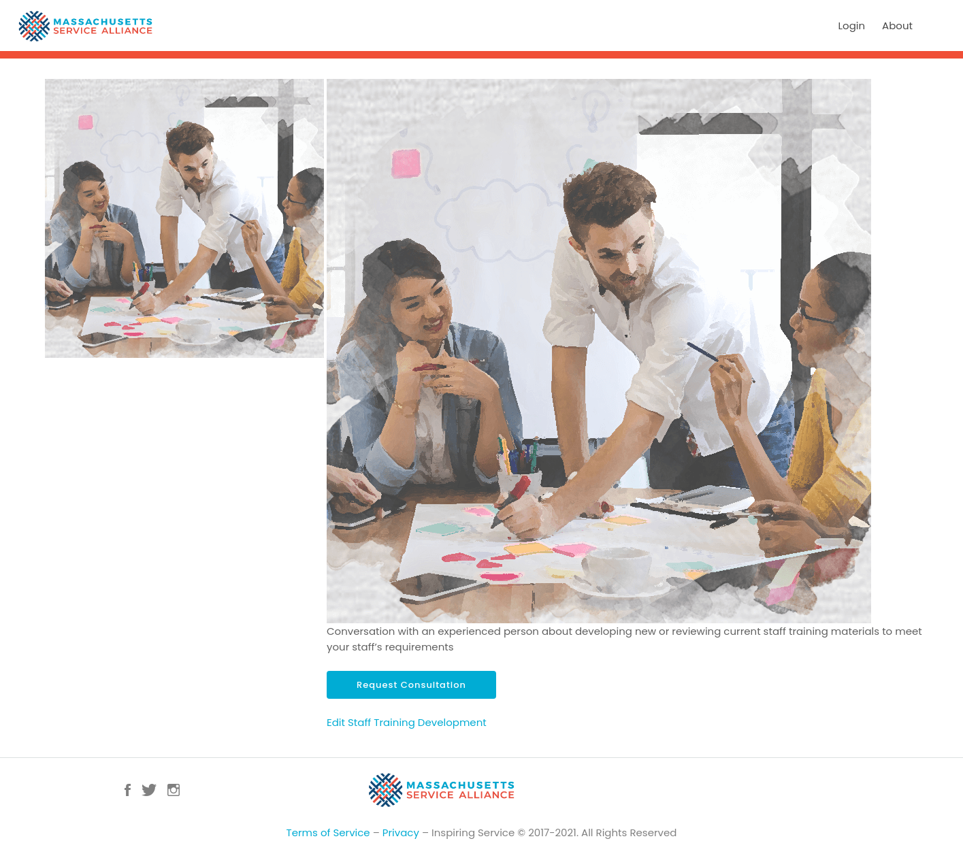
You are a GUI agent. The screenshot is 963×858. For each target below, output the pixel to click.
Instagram (173, 790)
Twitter (149, 790)
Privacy (400, 832)
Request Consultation (411, 684)
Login (852, 25)
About (897, 25)
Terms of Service (328, 832)
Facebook (128, 790)
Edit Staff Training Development (407, 722)
